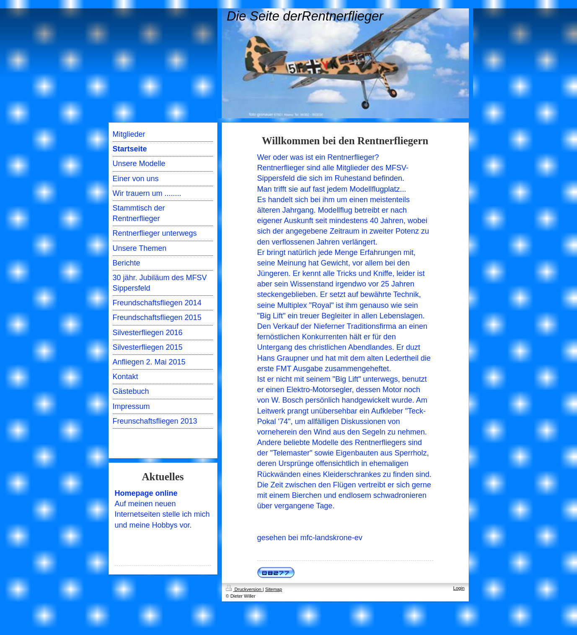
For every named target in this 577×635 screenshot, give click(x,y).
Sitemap (273, 589)
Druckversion (244, 589)
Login (459, 588)
